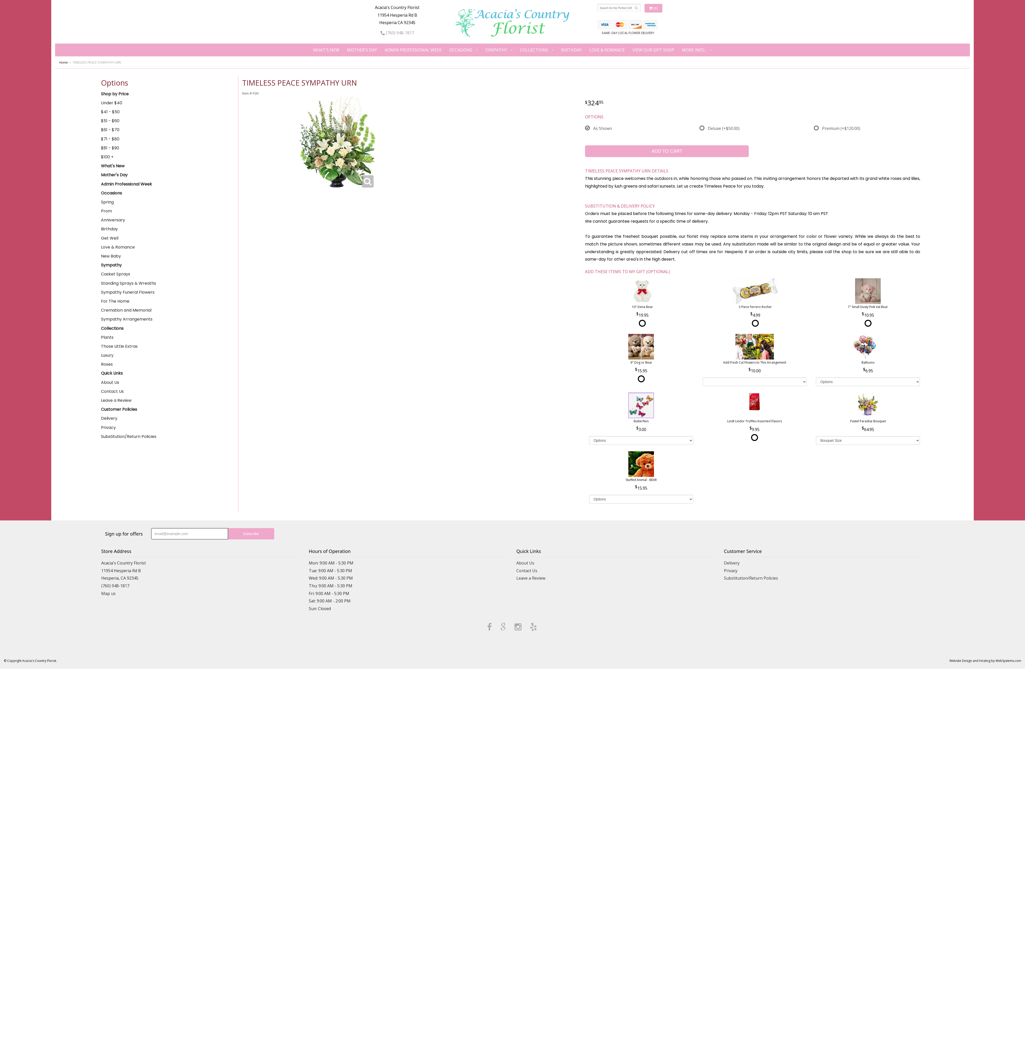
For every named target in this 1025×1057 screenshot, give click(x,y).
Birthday (571, 50)
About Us (110, 382)
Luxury (107, 355)
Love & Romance (607, 50)
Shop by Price (115, 94)
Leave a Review (116, 400)
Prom (106, 211)
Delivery (109, 418)
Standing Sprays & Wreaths (128, 283)
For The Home (115, 301)
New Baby (111, 256)
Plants (107, 337)
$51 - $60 (110, 121)
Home (63, 62)
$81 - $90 (110, 148)
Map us (108, 593)
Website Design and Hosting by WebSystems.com (985, 661)
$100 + (107, 157)
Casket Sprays (115, 274)
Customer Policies (119, 409)
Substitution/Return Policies (128, 436)
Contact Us (112, 391)
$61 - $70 (110, 130)
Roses (107, 364)
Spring (107, 202)
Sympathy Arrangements (126, 319)
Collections (534, 50)
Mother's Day (362, 50)
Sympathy (496, 50)
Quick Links (112, 373)
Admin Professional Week (413, 50)
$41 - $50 (110, 112)
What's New (326, 50)
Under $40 (111, 103)
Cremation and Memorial (126, 310)
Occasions (460, 50)
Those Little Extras (119, 346)
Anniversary (113, 220)
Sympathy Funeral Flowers (128, 292)
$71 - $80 (110, 139)
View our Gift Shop (653, 50)
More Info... (694, 50)
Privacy (108, 427)
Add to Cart (666, 151)
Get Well (109, 238)
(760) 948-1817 (397, 33)
